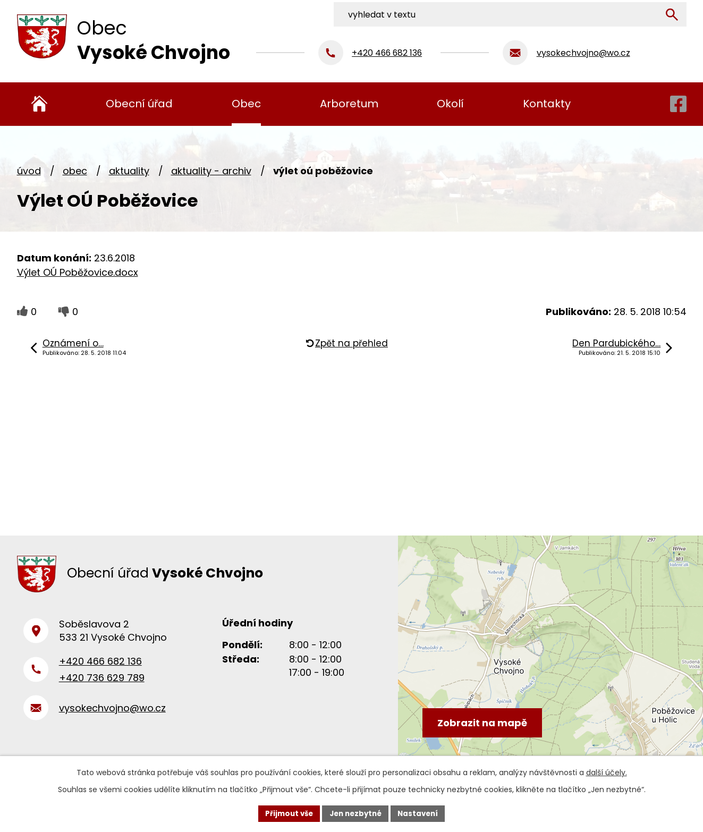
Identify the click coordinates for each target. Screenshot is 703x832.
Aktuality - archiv (211, 170)
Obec (75, 170)
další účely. (606, 771)
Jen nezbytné (356, 813)
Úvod (29, 170)
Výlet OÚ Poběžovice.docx (77, 272)
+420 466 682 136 (100, 667)
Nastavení (422, 813)
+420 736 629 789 (102, 683)
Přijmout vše (285, 813)
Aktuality (129, 170)
